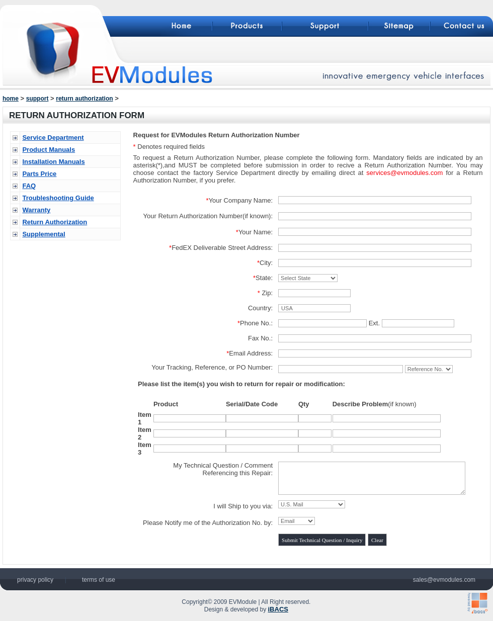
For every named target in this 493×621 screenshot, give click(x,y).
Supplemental (43, 234)
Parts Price (39, 174)
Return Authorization (54, 222)
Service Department (53, 137)
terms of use (98, 579)
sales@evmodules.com (444, 579)
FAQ (29, 186)
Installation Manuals (53, 161)
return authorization (84, 98)
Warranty (36, 210)
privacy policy (35, 579)
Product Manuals (48, 149)
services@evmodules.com (404, 172)
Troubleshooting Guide (58, 198)
